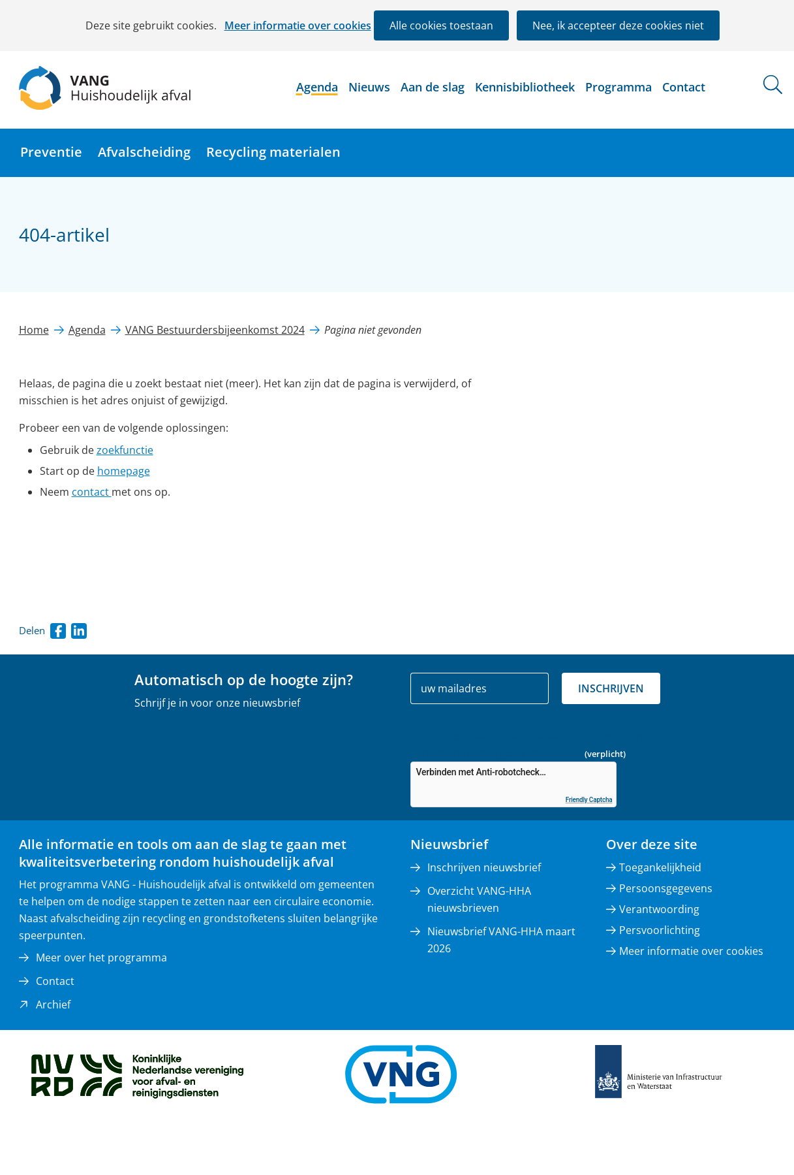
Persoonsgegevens (665, 888)
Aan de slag (433, 87)
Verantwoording (659, 909)
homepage (123, 471)
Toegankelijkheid (660, 867)
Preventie (51, 152)
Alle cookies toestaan (441, 25)
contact (92, 492)
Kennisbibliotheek (525, 87)
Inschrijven (611, 688)
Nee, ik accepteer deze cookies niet (618, 25)
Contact (683, 87)
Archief (53, 1004)
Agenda (317, 87)
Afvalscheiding (144, 152)
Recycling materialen (273, 152)
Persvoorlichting (659, 930)
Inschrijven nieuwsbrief (484, 867)
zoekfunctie (125, 450)
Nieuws (369, 87)
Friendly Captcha (589, 799)
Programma (618, 87)
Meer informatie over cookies (297, 25)
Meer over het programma (101, 957)
